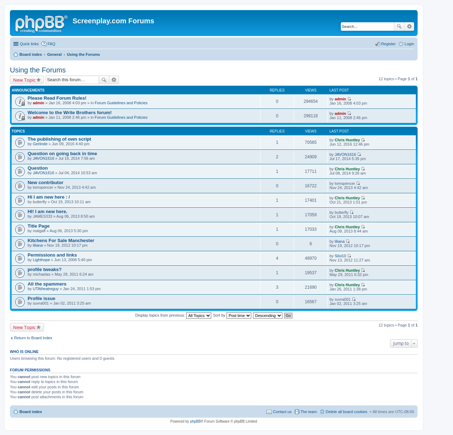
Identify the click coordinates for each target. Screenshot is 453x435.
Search (399, 26)
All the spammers (47, 284)
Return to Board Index (33, 338)
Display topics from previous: (173, 315)
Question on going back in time (62, 153)
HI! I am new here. (47, 211)
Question (38, 168)
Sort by (232, 315)
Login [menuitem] (409, 44)
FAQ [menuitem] (51, 44)
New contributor (45, 182)
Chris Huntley (347, 140)
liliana (38, 245)
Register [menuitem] (388, 44)
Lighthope (41, 260)
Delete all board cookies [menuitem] (346, 412)
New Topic (24, 80)
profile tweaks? (45, 269)
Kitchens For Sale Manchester (61, 240)
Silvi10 (340, 256)
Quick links (29, 44)
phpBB (195, 421)
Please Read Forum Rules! (57, 98)
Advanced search (409, 26)
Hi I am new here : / (49, 197)
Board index (30, 412)
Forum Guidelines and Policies (121, 103)
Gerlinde (40, 144)
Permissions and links (52, 255)
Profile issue (41, 298)
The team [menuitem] (308, 412)
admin (38, 103)
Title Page (39, 226)
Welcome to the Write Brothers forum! (70, 112)
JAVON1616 (43, 158)
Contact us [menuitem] (282, 412)
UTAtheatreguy (46, 289)
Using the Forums (38, 70)
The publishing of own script (59, 139)
